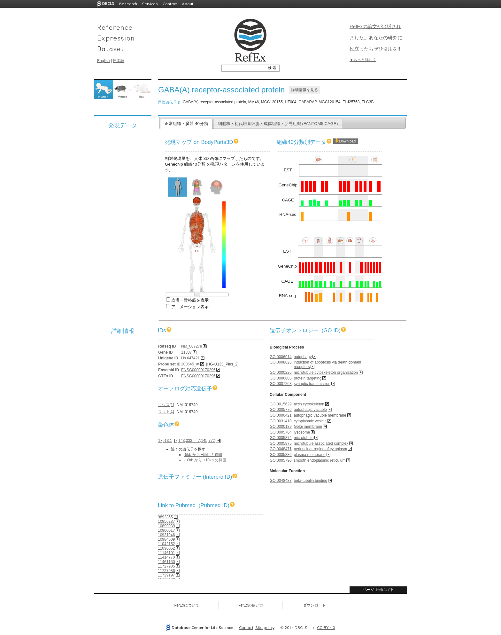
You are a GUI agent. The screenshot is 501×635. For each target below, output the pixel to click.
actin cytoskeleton (309, 404)
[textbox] (243, 68)
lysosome (302, 432)
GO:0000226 (281, 372)
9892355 (165, 517)
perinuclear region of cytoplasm (320, 449)
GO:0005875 (281, 443)
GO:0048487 (281, 480)
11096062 (166, 548)
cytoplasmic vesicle (310, 421)
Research (128, 3)
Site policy (264, 627)
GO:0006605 (281, 378)
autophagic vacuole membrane (320, 415)
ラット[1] (166, 411)
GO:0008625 (281, 362)
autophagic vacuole (310, 409)
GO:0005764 (281, 432)
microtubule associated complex (321, 443)
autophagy (303, 357)
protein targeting (307, 378)
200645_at (190, 364)
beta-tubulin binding (310, 480)
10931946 (166, 535)
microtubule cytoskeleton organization (326, 372)
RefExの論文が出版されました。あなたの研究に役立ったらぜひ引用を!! (376, 37)
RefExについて (187, 605)
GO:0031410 (281, 421)
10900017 (166, 530)
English (103, 61)
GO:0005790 (281, 460)
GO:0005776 (281, 409)
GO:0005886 (281, 454)
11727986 (166, 570)
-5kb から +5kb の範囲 (203, 454)
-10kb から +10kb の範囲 (205, 460)
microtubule (303, 437)
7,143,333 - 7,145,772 (195, 440)
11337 (186, 352)
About (187, 3)
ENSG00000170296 (198, 370)
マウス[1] (166, 405)
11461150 (166, 562)
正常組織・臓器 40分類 (186, 123)
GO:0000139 (281, 426)
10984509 (166, 539)
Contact (170, 3)
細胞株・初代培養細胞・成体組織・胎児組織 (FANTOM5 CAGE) (278, 123)
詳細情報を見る (304, 90)
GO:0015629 (281, 404)
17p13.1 (165, 440)
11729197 (166, 575)
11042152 (166, 544)
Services (150, 3)
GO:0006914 (281, 357)
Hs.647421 (190, 358)
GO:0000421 (281, 415)
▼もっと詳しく (363, 60)
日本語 (118, 61)
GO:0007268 (281, 383)
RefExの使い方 (251, 605)
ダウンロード (314, 605)
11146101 (166, 553)
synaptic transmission (312, 383)
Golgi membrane (308, 426)
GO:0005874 (281, 437)
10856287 (166, 521)
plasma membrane (309, 454)
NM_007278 (191, 346)
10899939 (166, 526)
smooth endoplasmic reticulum (319, 460)
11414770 (166, 557)
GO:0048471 (281, 449)
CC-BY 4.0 (326, 627)
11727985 (166, 566)
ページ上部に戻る (378, 589)
